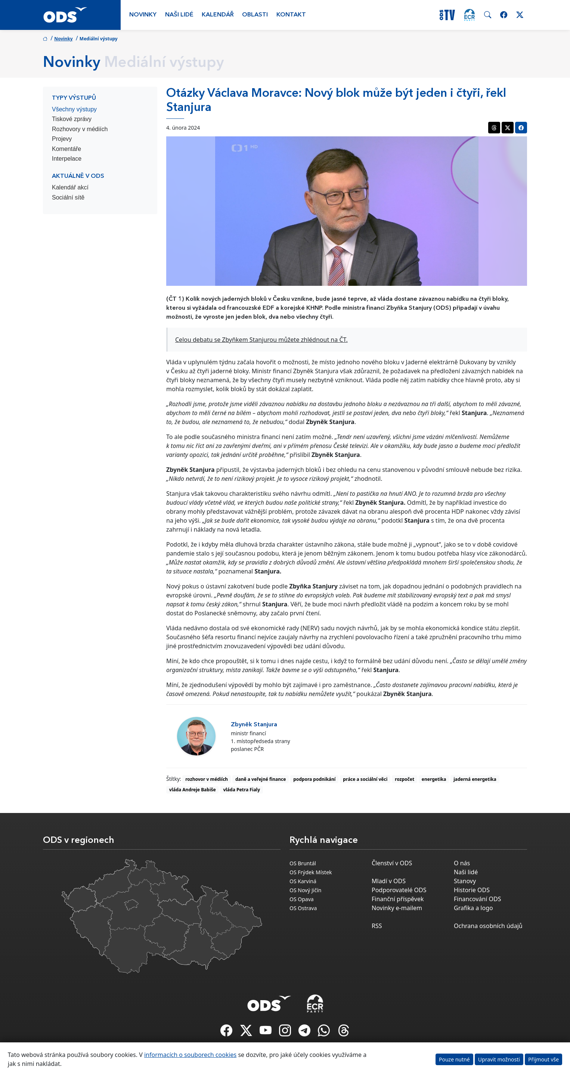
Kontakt (291, 15)
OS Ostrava (303, 908)
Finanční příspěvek (398, 899)
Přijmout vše (543, 1059)
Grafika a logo (473, 908)
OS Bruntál (302, 863)
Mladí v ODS (389, 881)
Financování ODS (477, 899)
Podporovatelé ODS (399, 890)
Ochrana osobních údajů (488, 926)
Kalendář (218, 15)
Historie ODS (472, 890)
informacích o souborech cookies (190, 1055)
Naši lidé (179, 15)
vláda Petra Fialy (241, 789)
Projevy (62, 139)
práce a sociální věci (365, 779)
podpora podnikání (314, 779)
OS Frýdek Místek (310, 872)
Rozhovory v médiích (80, 129)
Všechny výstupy (74, 109)
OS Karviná (302, 881)
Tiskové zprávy (72, 119)
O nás (462, 863)
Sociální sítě (68, 197)
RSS (377, 926)
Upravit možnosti (499, 1059)
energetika (434, 779)
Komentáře (66, 149)
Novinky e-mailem (397, 908)
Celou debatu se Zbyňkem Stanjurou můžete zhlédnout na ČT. (261, 340)
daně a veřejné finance (260, 779)
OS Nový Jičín (305, 890)
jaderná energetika (474, 779)
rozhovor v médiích (206, 779)
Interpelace (66, 158)
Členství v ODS (392, 863)
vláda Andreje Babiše (192, 789)
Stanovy (465, 881)
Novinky (143, 15)
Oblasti (255, 15)
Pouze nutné (454, 1059)
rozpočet (404, 779)
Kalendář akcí (70, 187)
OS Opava (301, 899)
